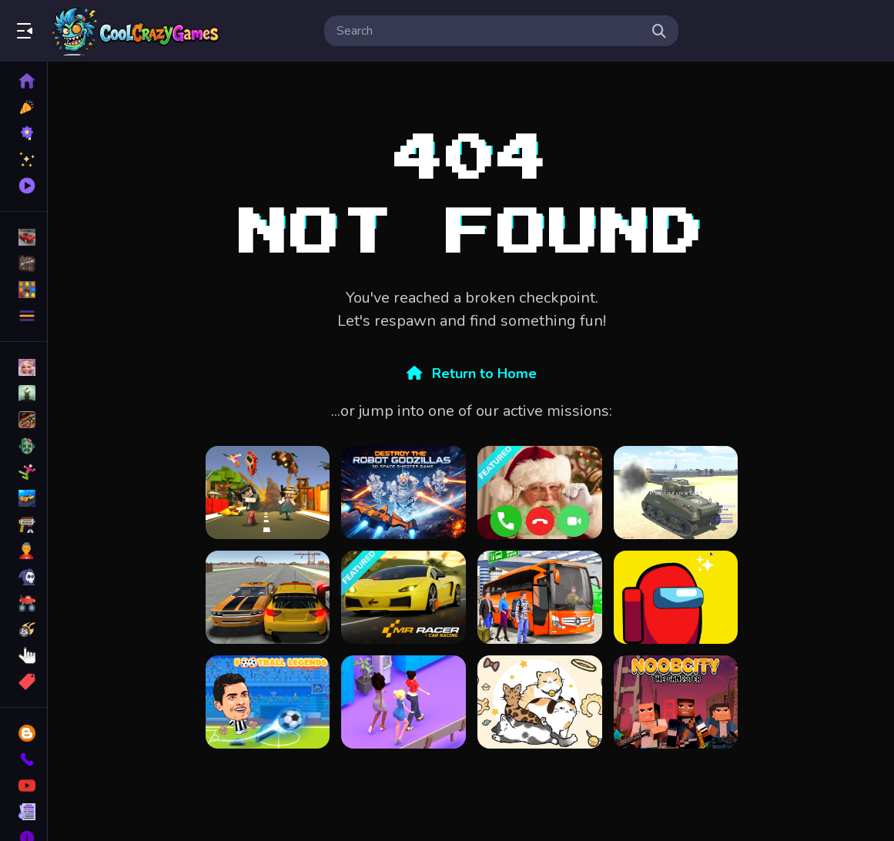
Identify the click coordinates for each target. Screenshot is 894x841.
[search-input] (489, 31)
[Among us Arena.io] (676, 597)
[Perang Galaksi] (403, 492)
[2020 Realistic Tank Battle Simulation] (676, 492)
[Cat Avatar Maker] (539, 702)
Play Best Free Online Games (137, 30)
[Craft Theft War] (268, 492)
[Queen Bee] (403, 702)
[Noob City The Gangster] (676, 702)
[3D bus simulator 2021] (539, 597)
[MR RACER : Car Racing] (403, 597)
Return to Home (472, 373)
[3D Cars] (268, 597)
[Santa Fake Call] (539, 492)
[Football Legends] (268, 702)
